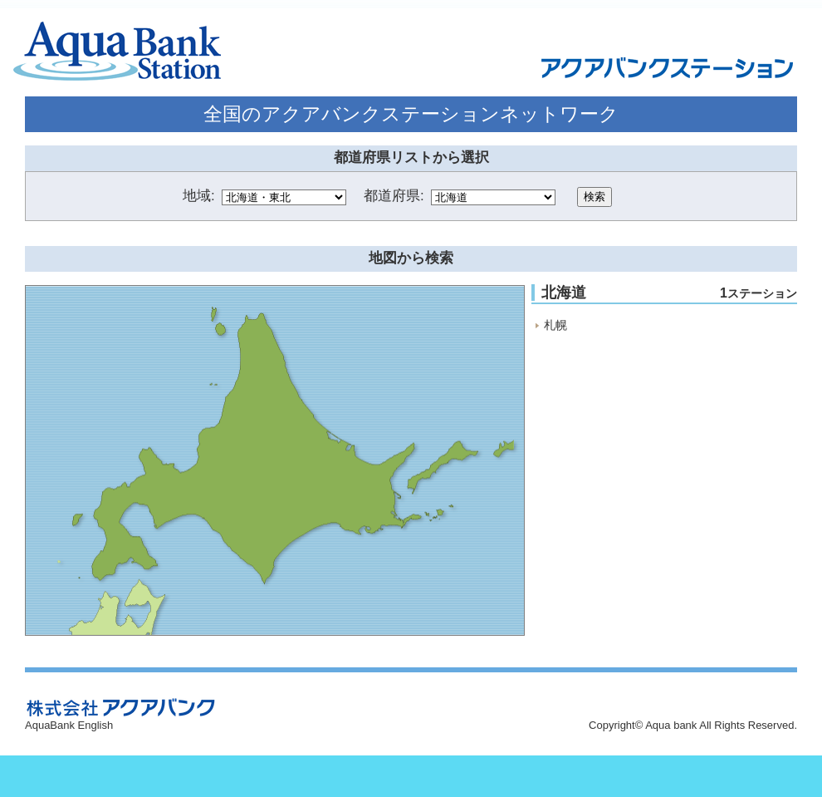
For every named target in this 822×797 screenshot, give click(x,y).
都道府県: (394, 196)
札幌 (555, 325)
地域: (199, 196)
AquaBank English (69, 725)
